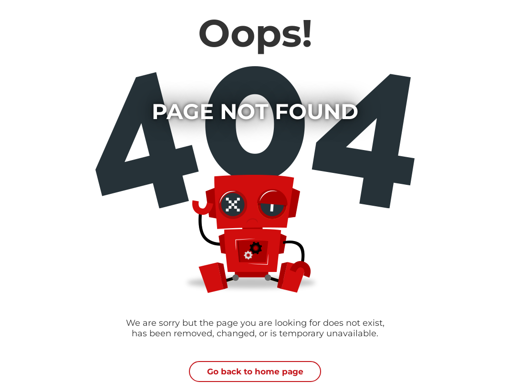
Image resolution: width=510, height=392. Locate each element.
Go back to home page (255, 371)
